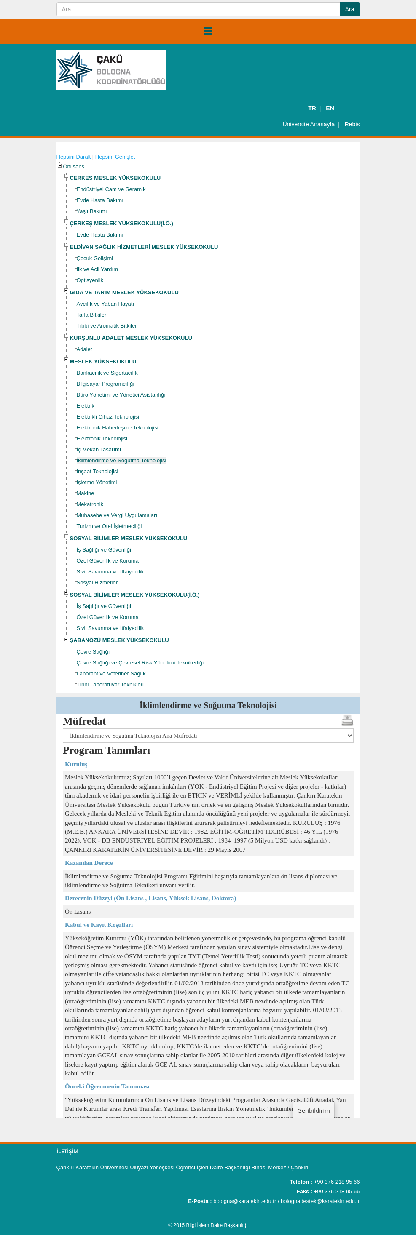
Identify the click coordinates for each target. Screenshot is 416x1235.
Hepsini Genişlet (115, 157)
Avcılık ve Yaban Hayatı (105, 304)
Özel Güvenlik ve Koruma (108, 560)
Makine (85, 493)
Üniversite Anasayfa (308, 124)
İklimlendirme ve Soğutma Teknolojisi (121, 460)
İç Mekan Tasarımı (99, 449)
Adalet (84, 349)
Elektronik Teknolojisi (102, 438)
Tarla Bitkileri (92, 315)
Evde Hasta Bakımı (100, 200)
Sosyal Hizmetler (97, 582)
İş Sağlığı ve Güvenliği (104, 550)
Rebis (352, 124)
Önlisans (74, 166)
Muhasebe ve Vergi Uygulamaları (117, 515)
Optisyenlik (90, 280)
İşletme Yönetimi (97, 482)
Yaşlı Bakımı (92, 211)
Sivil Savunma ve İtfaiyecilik (110, 571)
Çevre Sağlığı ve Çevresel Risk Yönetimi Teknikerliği (140, 662)
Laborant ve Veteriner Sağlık (111, 673)
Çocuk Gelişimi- (96, 258)
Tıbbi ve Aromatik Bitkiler (107, 326)
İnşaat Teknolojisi (97, 471)
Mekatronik (90, 504)
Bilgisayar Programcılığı (105, 384)
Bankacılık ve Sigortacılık (107, 373)
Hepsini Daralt (73, 157)
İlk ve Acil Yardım (97, 269)
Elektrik (86, 406)
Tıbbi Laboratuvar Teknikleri (110, 684)
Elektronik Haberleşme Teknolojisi (117, 427)
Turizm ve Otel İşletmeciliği (109, 526)
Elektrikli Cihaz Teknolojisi (108, 416)
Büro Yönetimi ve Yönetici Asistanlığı (121, 395)
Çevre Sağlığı (93, 651)
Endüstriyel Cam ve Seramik (111, 189)
